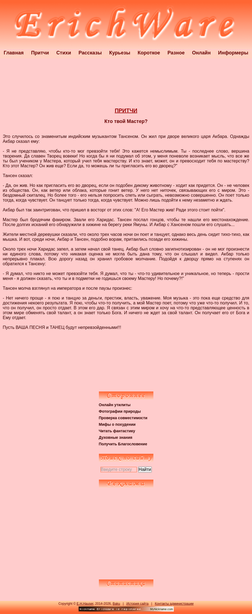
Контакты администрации (174, 604)
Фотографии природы (120, 411)
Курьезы (119, 52)
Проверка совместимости (123, 418)
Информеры (233, 52)
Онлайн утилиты (115, 405)
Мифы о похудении (117, 424)
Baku (116, 604)
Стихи (63, 52)
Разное (176, 52)
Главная (14, 52)
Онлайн (201, 52)
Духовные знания (115, 437)
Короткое (149, 52)
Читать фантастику (117, 431)
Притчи (40, 52)
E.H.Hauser (85, 604)
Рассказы (90, 52)
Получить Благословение (123, 444)
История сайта (137, 604)
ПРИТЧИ (126, 110)
